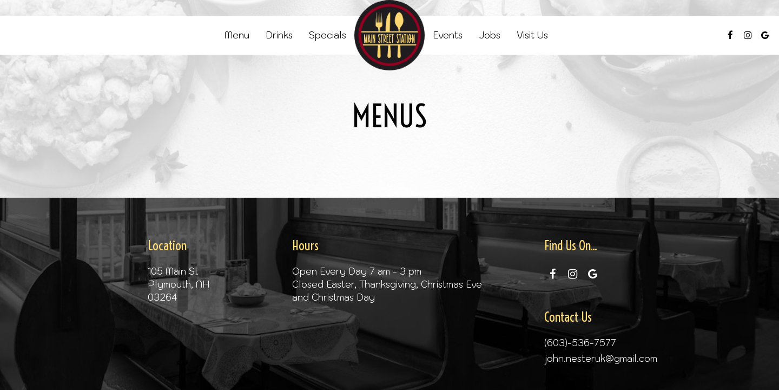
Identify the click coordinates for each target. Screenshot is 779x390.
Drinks (279, 35)
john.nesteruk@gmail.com (600, 359)
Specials (327, 35)
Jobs (489, 35)
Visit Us (532, 35)
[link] (389, 35)
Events (448, 35)
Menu (237, 35)
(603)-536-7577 (580, 343)
